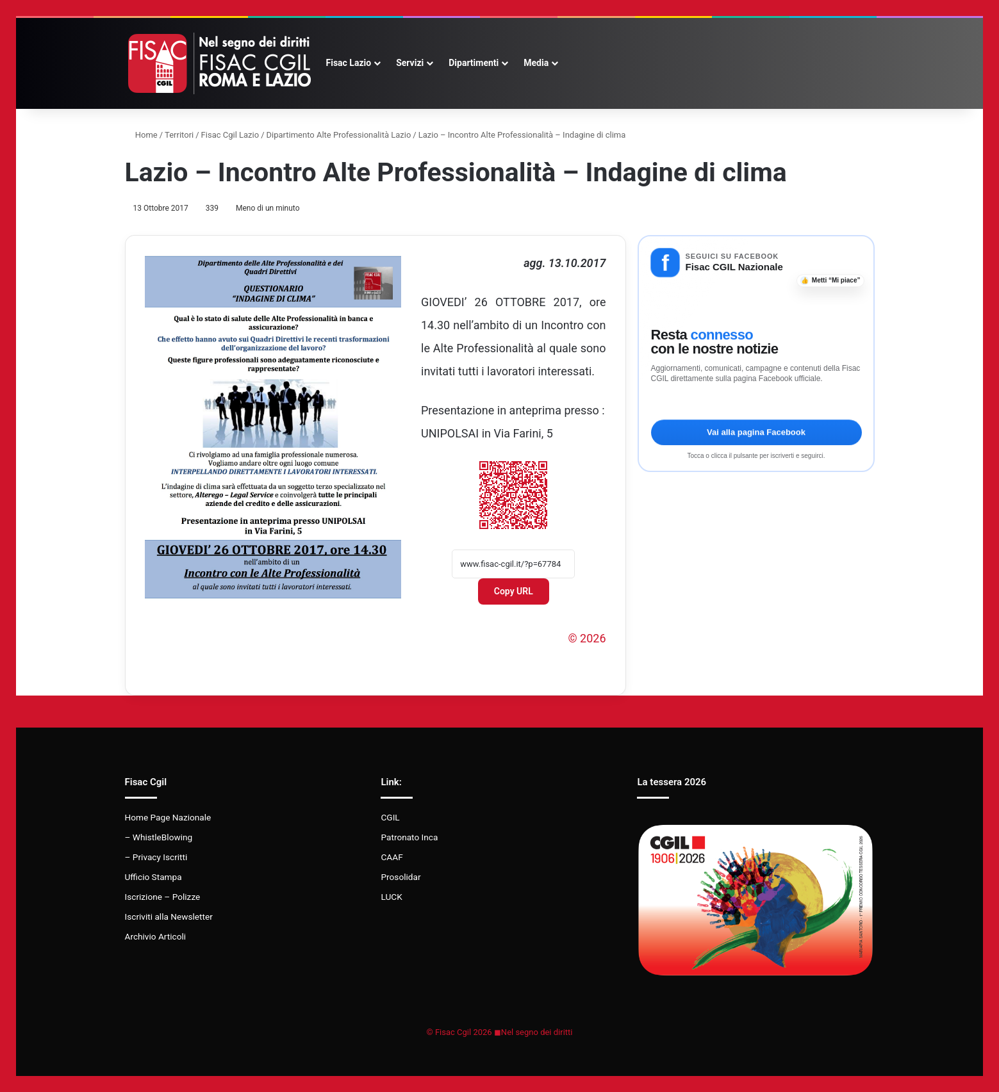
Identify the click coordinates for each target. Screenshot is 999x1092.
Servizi (410, 63)
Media (536, 63)
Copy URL (513, 591)
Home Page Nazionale (168, 817)
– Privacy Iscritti (156, 857)
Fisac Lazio (349, 63)
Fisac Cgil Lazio (230, 135)
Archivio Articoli (155, 936)
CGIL (390, 817)
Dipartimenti (474, 63)
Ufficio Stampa (153, 877)
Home (141, 135)
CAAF (391, 857)
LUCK (391, 897)
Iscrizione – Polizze (163, 897)
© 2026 (587, 638)
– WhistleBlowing (159, 837)
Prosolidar (400, 877)
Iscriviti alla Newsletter (169, 916)
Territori (179, 135)
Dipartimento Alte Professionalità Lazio (339, 135)
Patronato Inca (409, 837)
